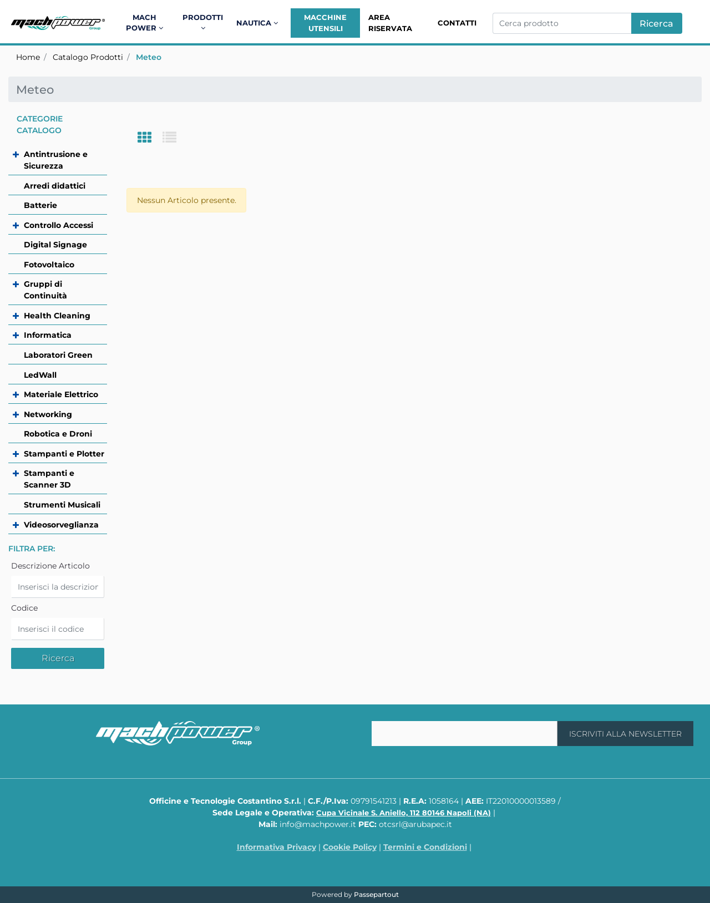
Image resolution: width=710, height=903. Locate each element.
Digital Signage (55, 245)
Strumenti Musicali (62, 505)
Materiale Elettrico (61, 394)
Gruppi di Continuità (45, 290)
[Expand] (12, 154)
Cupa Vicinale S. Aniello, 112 (403, 812)
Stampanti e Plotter (64, 454)
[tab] (150, 138)
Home (28, 57)
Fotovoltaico (49, 265)
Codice (24, 608)
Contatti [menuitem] (457, 22)
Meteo (148, 57)
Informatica (48, 335)
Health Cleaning (57, 316)
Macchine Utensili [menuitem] (325, 23)
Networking (48, 414)
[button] (656, 23)
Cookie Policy (350, 847)
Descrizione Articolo (50, 566)
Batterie (40, 205)
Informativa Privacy (276, 847)
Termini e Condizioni (425, 847)
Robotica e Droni (58, 434)
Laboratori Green (58, 355)
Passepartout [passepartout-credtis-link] (376, 894)
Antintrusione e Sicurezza (56, 160)
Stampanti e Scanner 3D (49, 479)
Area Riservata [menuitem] (390, 23)
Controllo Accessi (58, 225)
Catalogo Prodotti (88, 57)
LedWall (40, 375)
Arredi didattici (54, 186)
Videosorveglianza (61, 525)
